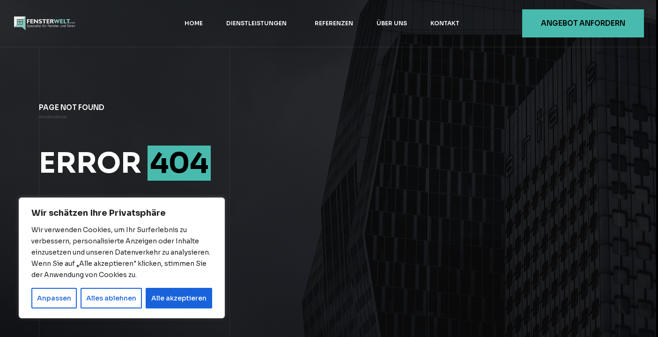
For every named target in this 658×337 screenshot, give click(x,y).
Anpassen (54, 298)
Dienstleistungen (256, 23)
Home (194, 23)
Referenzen (334, 23)
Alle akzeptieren (179, 298)
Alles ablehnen (111, 298)
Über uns (392, 23)
